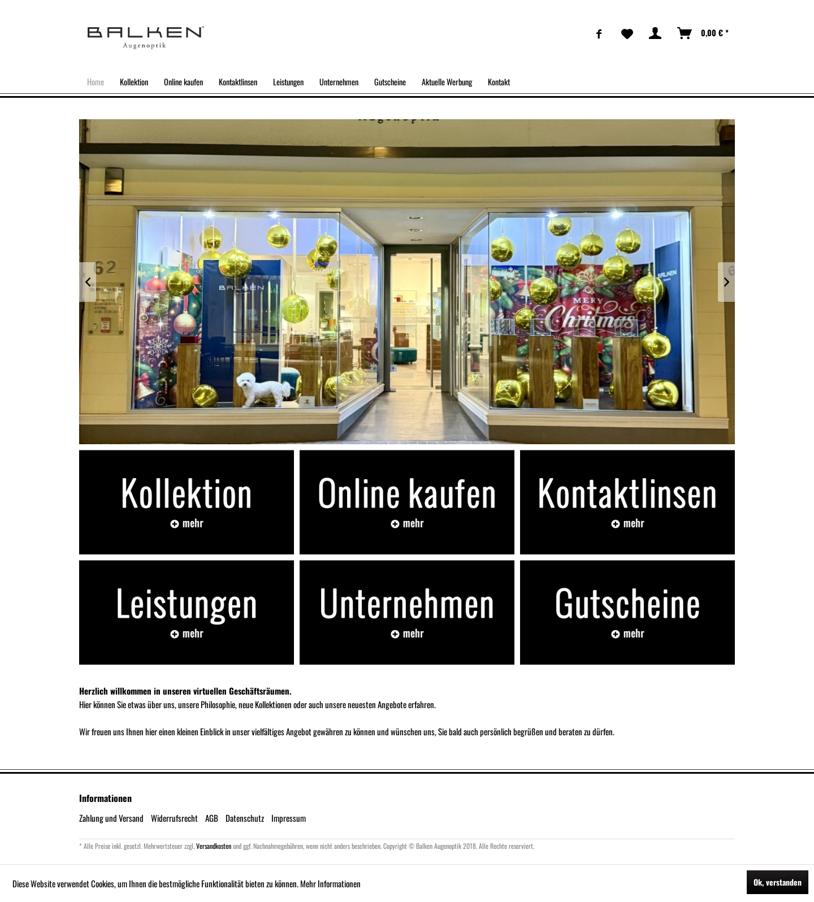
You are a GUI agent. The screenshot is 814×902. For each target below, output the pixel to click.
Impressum (288, 818)
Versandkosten (213, 846)
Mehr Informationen (330, 883)
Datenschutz (245, 818)
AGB (211, 818)
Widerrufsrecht (174, 818)
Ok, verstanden (778, 882)
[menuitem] (599, 33)
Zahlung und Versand (111, 818)
